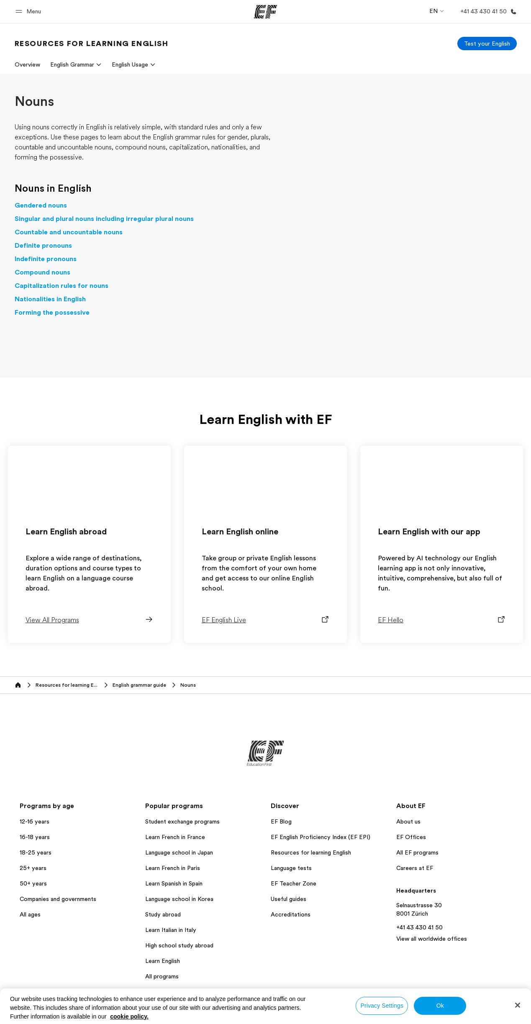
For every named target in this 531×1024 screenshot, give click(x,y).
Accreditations (290, 914)
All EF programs (417, 852)
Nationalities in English (50, 299)
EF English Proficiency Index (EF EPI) (320, 837)
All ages (30, 914)
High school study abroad (179, 945)
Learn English (162, 960)
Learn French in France (175, 837)
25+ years (33, 868)
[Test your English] (487, 43)
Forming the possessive (52, 312)
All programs (162, 976)
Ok (440, 1005)
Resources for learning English (311, 852)
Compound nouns (42, 272)
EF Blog (281, 821)
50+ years (33, 883)
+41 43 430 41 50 (419, 927)
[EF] (265, 11)
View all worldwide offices (431, 938)
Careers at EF (414, 868)
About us (408, 821)
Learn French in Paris (172, 868)
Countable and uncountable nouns (69, 232)
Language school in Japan (179, 852)
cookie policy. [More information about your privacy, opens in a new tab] (129, 1016)
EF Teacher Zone (293, 883)
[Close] (517, 1005)
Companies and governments (58, 899)
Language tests (291, 868)
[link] (92, 43)
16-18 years (35, 837)
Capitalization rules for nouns (61, 286)
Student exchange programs (182, 821)
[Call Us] (487, 11)
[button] (29, 11)
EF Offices (411, 837)
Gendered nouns (41, 205)
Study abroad (163, 914)
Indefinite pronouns (46, 259)
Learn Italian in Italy (170, 929)
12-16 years (34, 821)
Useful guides (288, 899)
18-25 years (35, 852)
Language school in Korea (179, 899)
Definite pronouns (43, 245)
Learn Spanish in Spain (174, 883)
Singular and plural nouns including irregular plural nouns (104, 219)
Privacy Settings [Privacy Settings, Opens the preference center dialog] (381, 1005)
